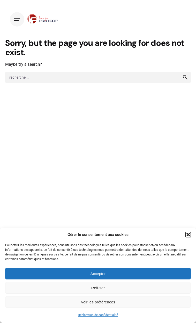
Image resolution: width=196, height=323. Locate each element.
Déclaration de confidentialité (98, 315)
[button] (188, 234)
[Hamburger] (17, 19)
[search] (185, 77)
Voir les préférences (98, 302)
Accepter (97, 273)
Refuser (98, 288)
